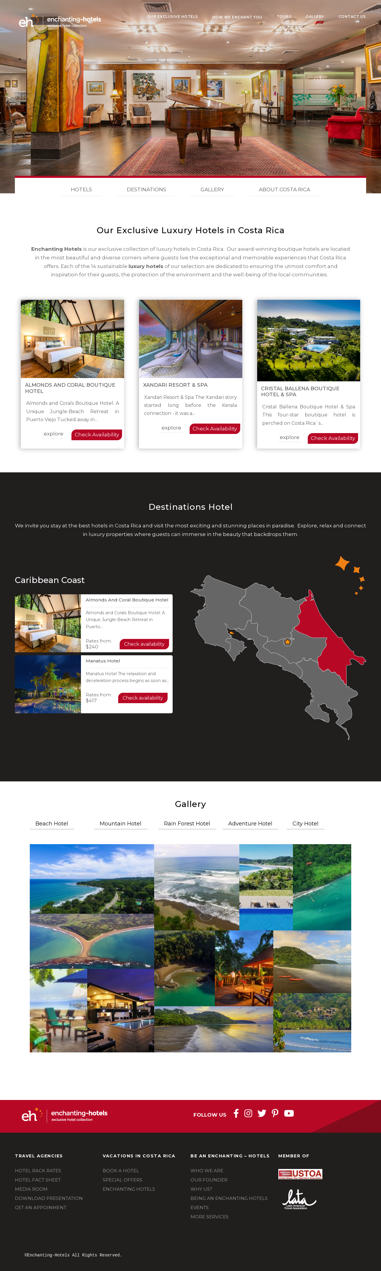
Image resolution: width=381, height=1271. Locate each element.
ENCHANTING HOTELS (129, 1189)
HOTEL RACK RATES (38, 1170)
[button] (92, 879)
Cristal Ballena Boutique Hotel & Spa (300, 391)
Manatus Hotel (103, 661)
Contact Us (352, 16)
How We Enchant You (237, 17)
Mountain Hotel (120, 823)
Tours (284, 16)
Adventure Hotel (250, 823)
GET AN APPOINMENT (40, 1207)
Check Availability (97, 435)
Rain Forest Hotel (187, 823)
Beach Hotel (51, 823)
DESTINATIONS (146, 190)
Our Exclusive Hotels (172, 16)
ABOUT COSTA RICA (284, 190)
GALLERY (211, 190)
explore (53, 434)
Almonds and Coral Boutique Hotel (127, 600)
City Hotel (305, 823)
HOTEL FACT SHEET (38, 1180)
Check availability (144, 644)
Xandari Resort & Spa (175, 385)
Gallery (315, 16)
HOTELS (81, 190)
